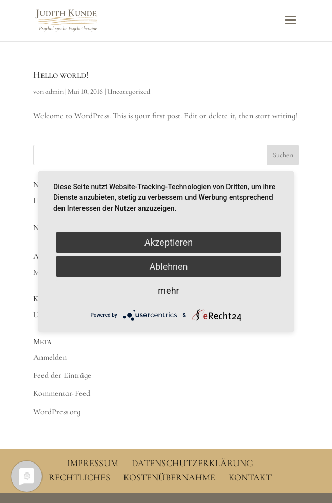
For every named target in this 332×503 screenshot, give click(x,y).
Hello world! (61, 75)
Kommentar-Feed (61, 393)
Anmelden (50, 357)
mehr (168, 290)
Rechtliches (79, 477)
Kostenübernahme (169, 477)
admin (54, 91)
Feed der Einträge (62, 375)
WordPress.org (56, 412)
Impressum (92, 463)
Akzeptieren (168, 241)
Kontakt (250, 477)
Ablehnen (168, 265)
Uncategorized (128, 91)
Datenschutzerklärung (192, 463)
